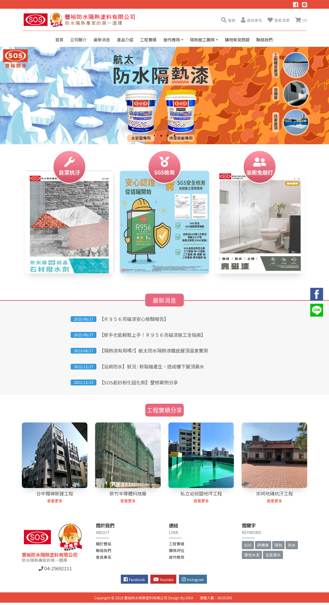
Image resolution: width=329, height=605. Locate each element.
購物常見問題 (237, 40)
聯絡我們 (264, 40)
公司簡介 (78, 40)
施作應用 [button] (172, 40)
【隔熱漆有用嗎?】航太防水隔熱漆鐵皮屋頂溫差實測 (153, 350)
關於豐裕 (103, 543)
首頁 (59, 40)
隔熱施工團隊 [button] (203, 40)
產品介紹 (125, 40)
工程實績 (148, 40)
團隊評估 (176, 550)
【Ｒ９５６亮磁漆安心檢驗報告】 (134, 318)
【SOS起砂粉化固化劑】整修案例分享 (138, 382)
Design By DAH (180, 597)
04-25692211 (55, 568)
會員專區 (103, 557)
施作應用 (176, 557)
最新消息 (102, 40)
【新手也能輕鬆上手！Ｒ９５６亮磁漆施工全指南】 (152, 334)
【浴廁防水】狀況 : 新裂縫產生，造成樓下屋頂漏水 (151, 366)
